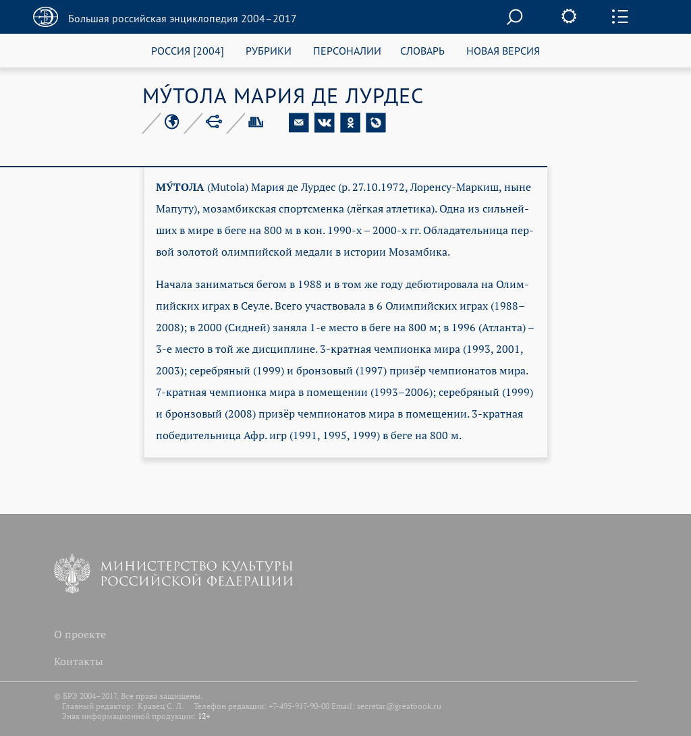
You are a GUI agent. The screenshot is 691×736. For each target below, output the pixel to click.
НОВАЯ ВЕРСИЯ (503, 50)
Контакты (78, 661)
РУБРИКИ (269, 50)
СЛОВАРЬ (422, 50)
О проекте (80, 634)
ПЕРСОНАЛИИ (347, 50)
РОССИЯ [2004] (187, 50)
